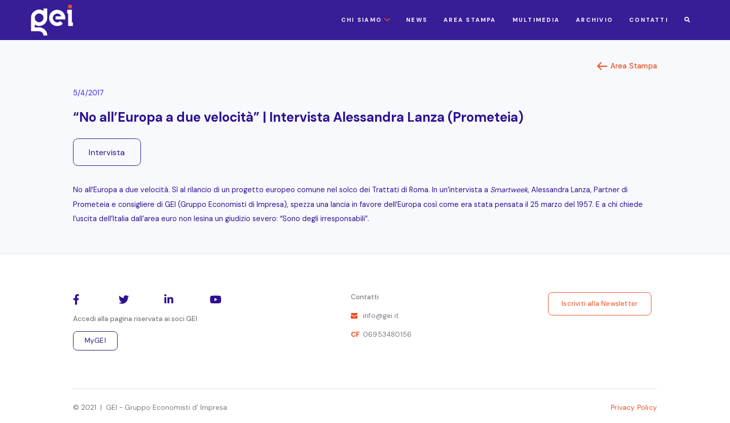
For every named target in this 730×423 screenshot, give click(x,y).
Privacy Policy (634, 407)
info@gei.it (381, 315)
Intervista (107, 152)
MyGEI (95, 340)
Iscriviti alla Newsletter (600, 303)
